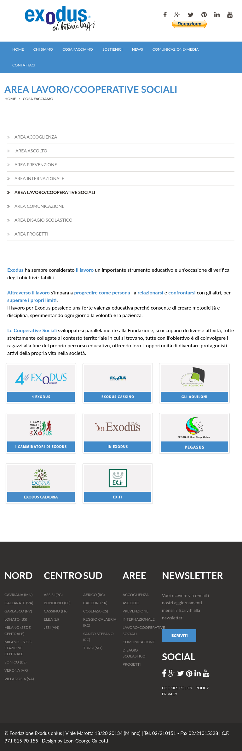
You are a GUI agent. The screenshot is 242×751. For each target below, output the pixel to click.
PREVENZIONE (135, 611)
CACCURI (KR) (95, 602)
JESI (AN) (51, 627)
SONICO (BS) (15, 662)
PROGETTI (132, 664)
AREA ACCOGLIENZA (32, 136)
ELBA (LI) (51, 619)
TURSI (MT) (92, 648)
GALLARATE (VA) (18, 602)
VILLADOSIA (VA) (19, 678)
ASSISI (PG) (53, 594)
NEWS (137, 49)
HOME (18, 49)
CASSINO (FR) (55, 611)
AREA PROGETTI (27, 233)
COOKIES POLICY (177, 688)
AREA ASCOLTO (27, 150)
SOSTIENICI (112, 49)
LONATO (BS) (15, 619)
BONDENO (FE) (57, 602)
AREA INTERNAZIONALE (35, 178)
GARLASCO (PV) (18, 611)
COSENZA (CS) (95, 611)
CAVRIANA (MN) (18, 594)
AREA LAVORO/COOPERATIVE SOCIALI (51, 192)
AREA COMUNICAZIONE (35, 206)
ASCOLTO (131, 602)
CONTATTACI (23, 65)
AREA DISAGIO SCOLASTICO (39, 220)
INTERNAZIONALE (139, 619)
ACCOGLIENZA (136, 594)
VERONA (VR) (16, 670)
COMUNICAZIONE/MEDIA (176, 49)
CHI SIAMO (43, 49)
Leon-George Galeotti (85, 740)
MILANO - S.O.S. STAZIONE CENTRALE (18, 648)
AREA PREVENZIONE (32, 164)
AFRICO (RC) (94, 594)
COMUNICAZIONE (139, 642)
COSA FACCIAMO (77, 49)
